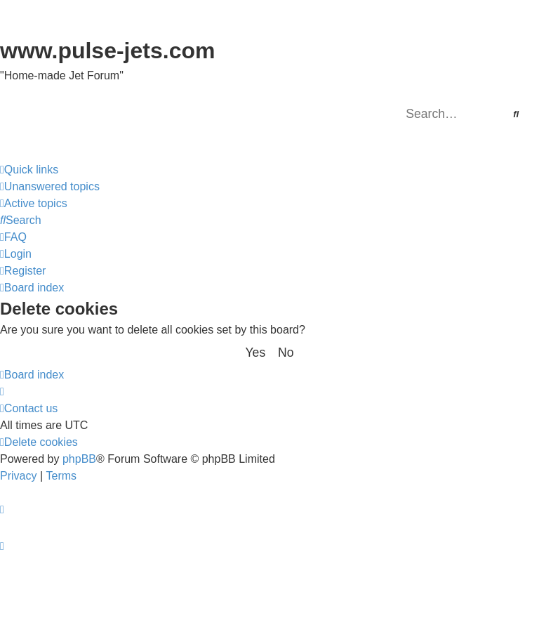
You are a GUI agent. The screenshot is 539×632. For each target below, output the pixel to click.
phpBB (79, 459)
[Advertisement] (269, 593)
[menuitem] (50, 186)
